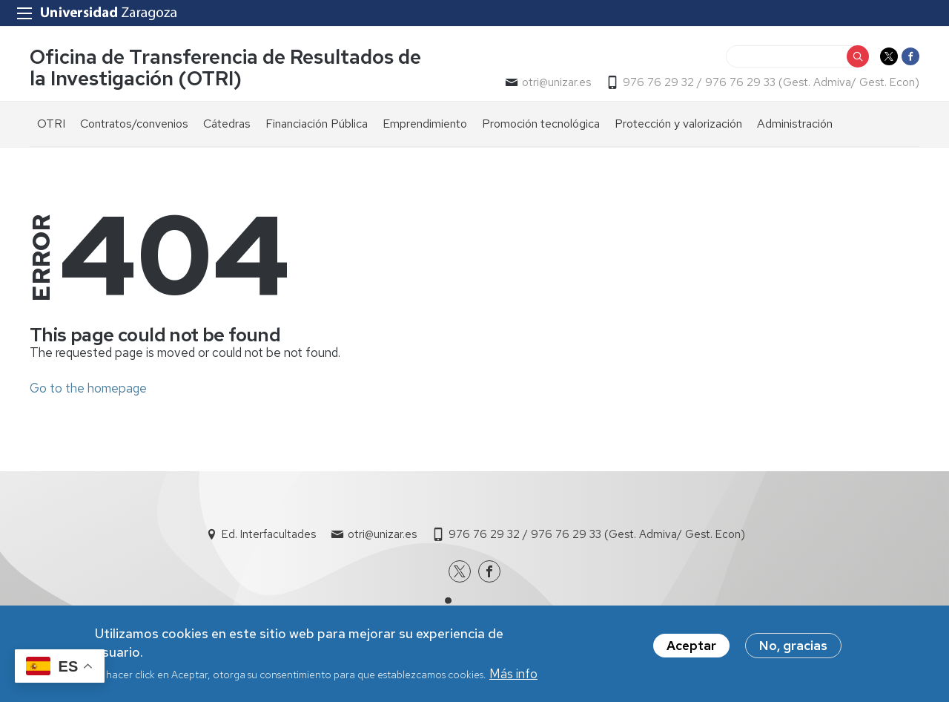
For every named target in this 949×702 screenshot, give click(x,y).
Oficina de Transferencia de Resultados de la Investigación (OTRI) (225, 67)
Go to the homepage (88, 388)
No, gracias (793, 650)
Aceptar (691, 650)
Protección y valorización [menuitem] (678, 123)
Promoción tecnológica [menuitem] (541, 123)
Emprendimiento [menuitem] (425, 123)
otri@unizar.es (556, 82)
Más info (513, 678)
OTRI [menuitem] (51, 123)
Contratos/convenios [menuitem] (134, 123)
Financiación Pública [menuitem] (316, 123)
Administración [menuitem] (795, 123)
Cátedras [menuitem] (227, 123)
